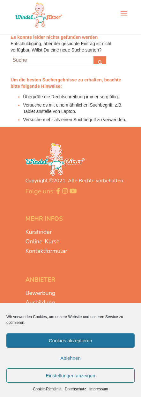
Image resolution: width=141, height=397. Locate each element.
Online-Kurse (42, 241)
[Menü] (124, 12)
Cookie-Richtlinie (47, 389)
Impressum (98, 389)
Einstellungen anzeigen (70, 375)
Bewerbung (40, 293)
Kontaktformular (46, 251)
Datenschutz (75, 389)
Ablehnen (70, 358)
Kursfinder (38, 232)
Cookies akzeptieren (70, 340)
